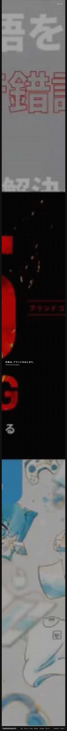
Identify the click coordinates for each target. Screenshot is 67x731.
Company (42, 728)
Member (36, 728)
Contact (62, 728)
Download (56, 728)
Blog (22, 728)
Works (31, 728)
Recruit (48, 728)
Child (61, 3)
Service (26, 728)
